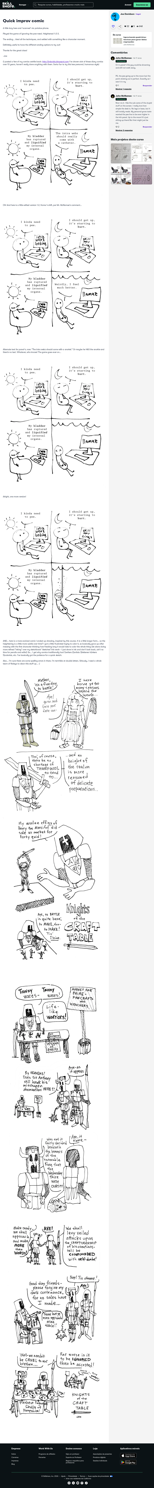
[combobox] (63, 4)
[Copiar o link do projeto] (120, 26)
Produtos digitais (99, 1457)
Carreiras (14, 1457)
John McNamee (124, 58)
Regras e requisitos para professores (75, 1462)
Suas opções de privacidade (100, 1476)
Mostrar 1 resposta (123, 89)
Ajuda (63, 1476)
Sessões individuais (100, 1461)
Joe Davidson (127, 14)
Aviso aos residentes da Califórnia (78, 1478)
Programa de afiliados (47, 1454)
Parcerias (42, 1457)
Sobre (13, 1454)
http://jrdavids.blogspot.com (55, 61)
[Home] (8, 4)
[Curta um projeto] (113, 26)
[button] (28, 4)
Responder (147, 86)
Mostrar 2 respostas (124, 130)
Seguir (138, 14)
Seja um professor (72, 1454)
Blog (13, 1464)
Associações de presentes (102, 1454)
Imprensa (14, 1461)
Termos (82, 1476)
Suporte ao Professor (74, 1457)
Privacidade (72, 1476)
